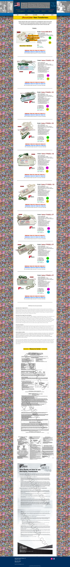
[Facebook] (54, 559)
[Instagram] (52, 559)
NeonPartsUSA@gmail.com (21, 11)
